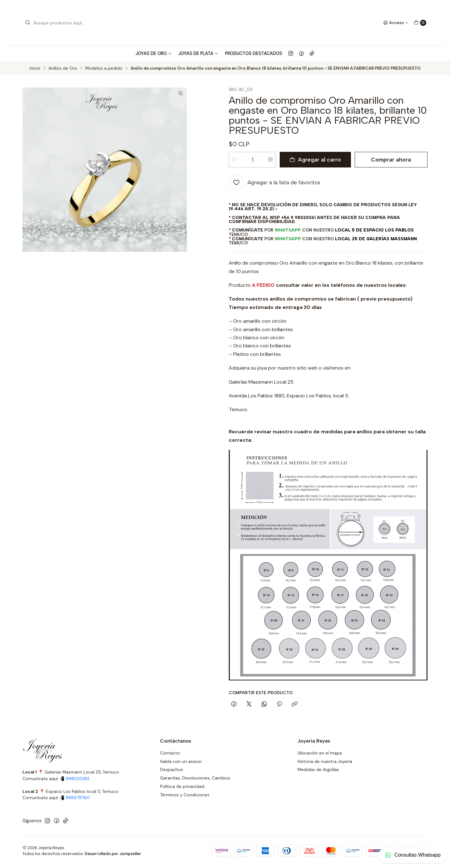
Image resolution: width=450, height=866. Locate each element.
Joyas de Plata (198, 53)
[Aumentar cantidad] (270, 159)
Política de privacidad (182, 786)
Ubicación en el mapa (320, 753)
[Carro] (420, 23)
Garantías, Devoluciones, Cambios (195, 778)
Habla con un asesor (181, 761)
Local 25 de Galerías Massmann (376, 238)
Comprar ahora (391, 159)
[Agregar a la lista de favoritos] (274, 182)
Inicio (35, 68)
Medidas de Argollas (318, 769)
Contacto (170, 753)
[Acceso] (396, 22)
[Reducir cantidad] (234, 159)
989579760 (78, 797)
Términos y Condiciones (184, 795)
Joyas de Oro (154, 53)
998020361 (77, 778)
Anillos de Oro (62, 68)
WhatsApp (288, 229)
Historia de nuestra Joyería (325, 761)
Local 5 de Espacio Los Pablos (374, 229)
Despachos (171, 769)
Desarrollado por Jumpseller (113, 853)
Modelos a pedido (103, 68)
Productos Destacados (253, 53)
